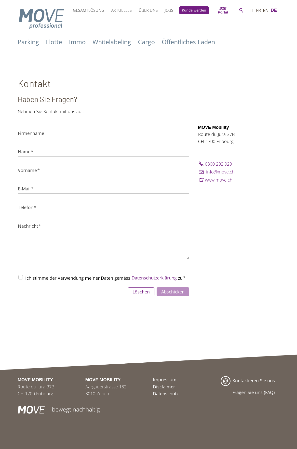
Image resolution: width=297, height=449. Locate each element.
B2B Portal (223, 10)
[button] (243, 410)
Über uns (148, 10)
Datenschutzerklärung (154, 278)
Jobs (169, 10)
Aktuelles (121, 10)
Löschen (141, 292)
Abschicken (173, 292)
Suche (241, 10)
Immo (77, 42)
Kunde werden (194, 10)
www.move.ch (218, 180)
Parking (28, 42)
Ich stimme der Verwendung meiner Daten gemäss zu (105, 278)
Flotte (54, 42)
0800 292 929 (218, 164)
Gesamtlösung (88, 10)
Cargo (146, 42)
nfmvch (220, 172)
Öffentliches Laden (188, 42)
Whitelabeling (112, 42)
